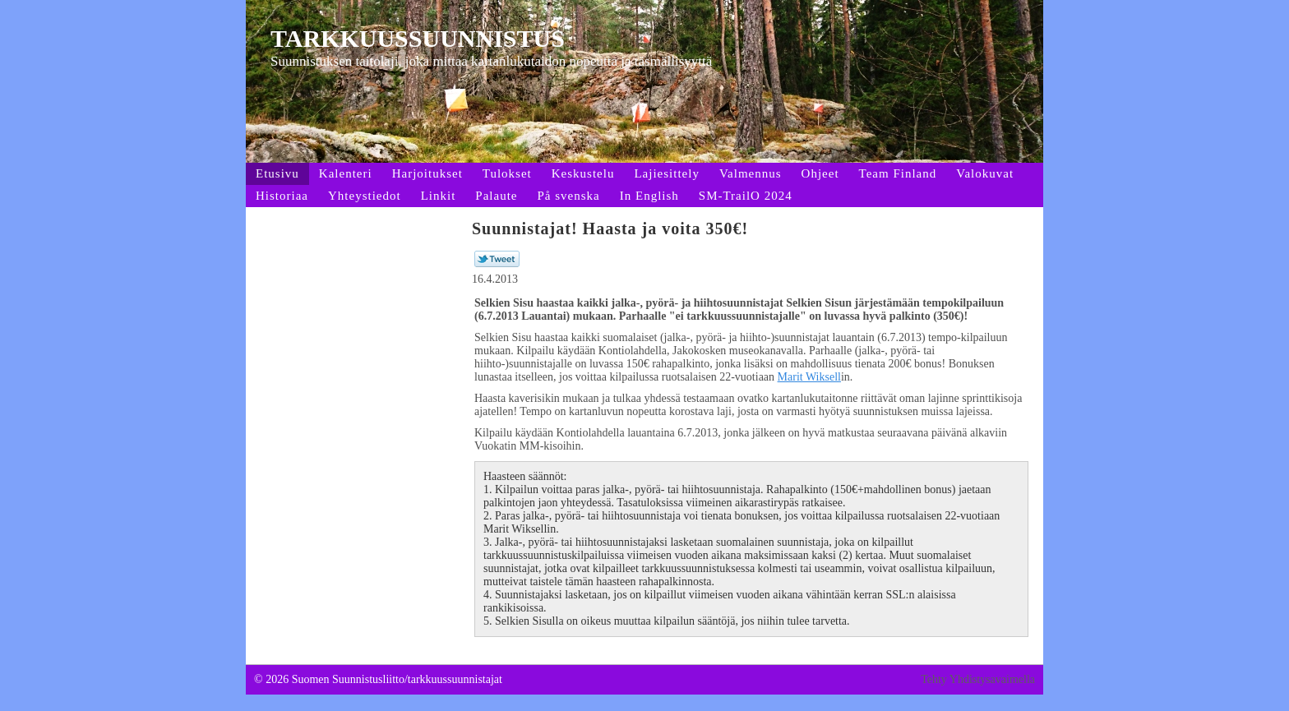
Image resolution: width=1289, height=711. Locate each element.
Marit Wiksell (809, 377)
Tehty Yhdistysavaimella (978, 679)
